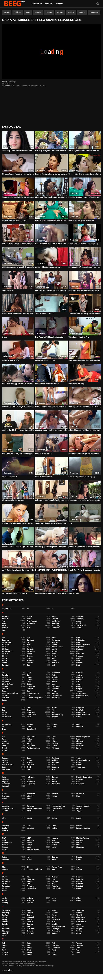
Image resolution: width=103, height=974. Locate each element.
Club (53, 684)
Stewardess (31, 929)
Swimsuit (30, 933)
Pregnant (30, 886)
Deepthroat (80, 708)
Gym (28, 769)
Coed (78, 684)
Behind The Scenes (83, 645)
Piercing (55, 881)
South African (81, 922)
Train (78, 952)
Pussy (4, 891)
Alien (29, 619)
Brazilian (55, 660)
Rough (54, 900)
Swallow (79, 931)
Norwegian (6, 859)
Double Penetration (83, 715)
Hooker (54, 782)
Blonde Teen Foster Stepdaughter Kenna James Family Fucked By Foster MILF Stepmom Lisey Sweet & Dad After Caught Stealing (85, 570)
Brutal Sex (55, 663)
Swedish (5, 933)
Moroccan (80, 847)
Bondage (79, 656)
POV (28, 877)
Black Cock (80, 654)
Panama (79, 877)
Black (54, 654)
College (5, 686)
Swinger (55, 933)
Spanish (30, 924)
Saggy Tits (6, 910)
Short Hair (30, 917)
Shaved (29, 915)
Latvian (79, 826)
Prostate (55, 886)
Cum (28, 695)
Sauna (54, 910)
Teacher (79, 943)
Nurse (54, 859)
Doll (53, 712)
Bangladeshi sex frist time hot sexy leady (83, 244)
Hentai (54, 779)
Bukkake (79, 663)
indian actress (74, 593)
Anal (70, 523)
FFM (3, 737)
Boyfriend (30, 660)
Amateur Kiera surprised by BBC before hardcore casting (85, 314)
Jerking (5, 811)
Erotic (29, 727)
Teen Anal (55, 945)
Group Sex (55, 767)
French (4, 748)
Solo (53, 922)
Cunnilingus (56, 698)
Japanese (30, 806)
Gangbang (55, 758)
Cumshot (5, 698)
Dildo (53, 710)
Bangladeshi (6, 642)
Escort (54, 727)
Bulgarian (5, 665)
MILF (4, 838)
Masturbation (7, 843)
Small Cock (56, 920)
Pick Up (29, 881)
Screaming (80, 910)
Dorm (4, 715)
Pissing (79, 881)
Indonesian (31, 794)
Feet (78, 739)
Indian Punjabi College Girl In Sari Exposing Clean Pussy (85, 360)
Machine (55, 838)
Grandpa (79, 765)
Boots (29, 658)
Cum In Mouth (57, 695)
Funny (78, 748)
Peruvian (79, 879)
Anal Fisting (56, 621)
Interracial (6, 796)
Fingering (79, 741)
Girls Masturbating (83, 760)
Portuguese (94, 12)
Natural (4, 857)
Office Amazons (8, 290)
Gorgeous (30, 765)
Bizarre (29, 654)
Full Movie (55, 748)
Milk (78, 845)
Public (4, 888)
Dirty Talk (79, 710)
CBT (3, 673)
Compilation (56, 686)
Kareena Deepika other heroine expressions (51, 174)
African (29, 616)
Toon (78, 950)
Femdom (5, 741)
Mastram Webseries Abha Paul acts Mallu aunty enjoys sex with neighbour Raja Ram (51, 197)
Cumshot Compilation (35, 698)
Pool (53, 884)
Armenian (55, 623)
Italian (29, 798)
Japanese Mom (7, 808)
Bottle (78, 658)
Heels (29, 779)
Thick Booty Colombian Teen (79, 337)
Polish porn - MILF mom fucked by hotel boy (51, 500)
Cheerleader (6, 680)
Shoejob (79, 915)
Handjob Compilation (84, 777)
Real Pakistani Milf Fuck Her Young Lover (50, 337)
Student (30, 931)
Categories (37, 3)
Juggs (78, 811)
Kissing (29, 818)
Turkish (29, 954)
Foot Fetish (31, 746)
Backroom (30, 640)
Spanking (55, 924)
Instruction (80, 794)
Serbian (79, 913)
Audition (5, 628)
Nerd (28, 857)
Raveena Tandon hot (9, 477)
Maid (4, 840)
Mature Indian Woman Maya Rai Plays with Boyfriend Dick (18, 314)
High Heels (80, 779)
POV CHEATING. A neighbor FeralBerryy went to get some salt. (18, 453)
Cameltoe (79, 673)
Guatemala (6, 769)
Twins (54, 954)
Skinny (4, 920)
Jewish (29, 811)
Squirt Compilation (58, 926)
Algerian (5, 619)
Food (4, 746)
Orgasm (5, 869)
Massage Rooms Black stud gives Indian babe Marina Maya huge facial (18, 174)
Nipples (79, 857)
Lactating (5, 826)
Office (4, 867)
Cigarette (5, 682)
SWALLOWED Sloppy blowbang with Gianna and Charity (18, 384)
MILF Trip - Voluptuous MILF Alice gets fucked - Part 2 (85, 407)
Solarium (30, 922)
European (79, 727)
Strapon (79, 929)
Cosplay (30, 689)
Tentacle (79, 945)
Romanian (30, 900)
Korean (79, 818)
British (4, 663)
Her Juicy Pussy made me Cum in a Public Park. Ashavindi (51, 151)
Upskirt (6, 12)
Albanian (79, 616)
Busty (78, 665)
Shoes (4, 917)
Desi (3, 710)
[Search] (97, 3)
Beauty (54, 645)
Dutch (78, 717)
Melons (79, 843)
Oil (28, 867)
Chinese (55, 680)
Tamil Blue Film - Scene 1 (44, 314)
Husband (5, 786)
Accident (5, 616)
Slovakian (30, 920)
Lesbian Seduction (83, 828)
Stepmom (5, 929)
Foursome (80, 746)
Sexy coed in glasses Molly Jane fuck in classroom (51, 523)
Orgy (53, 869)
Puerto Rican (31, 888)
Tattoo (29, 943)
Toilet (54, 950)
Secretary (5, 913)
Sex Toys (5, 915)
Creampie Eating (33, 693)
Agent (54, 616)
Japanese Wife (57, 808)
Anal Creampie (32, 621)
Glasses (30, 763)
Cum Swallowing (82, 695)
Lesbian (38, 12)
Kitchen (54, 818)
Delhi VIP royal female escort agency (82, 477)
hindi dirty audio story (76, 384)
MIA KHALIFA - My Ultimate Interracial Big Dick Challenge (51, 290)
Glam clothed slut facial (43, 477)
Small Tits (80, 920)
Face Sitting (31, 737)
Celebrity (55, 677)
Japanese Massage (83, 806)
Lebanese (34, 85)
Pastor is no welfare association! (47, 384)
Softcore (5, 922)
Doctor (4, 712)
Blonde (4, 656)
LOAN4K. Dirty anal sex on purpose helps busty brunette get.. (18, 523)
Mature (81, 12)
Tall (3, 943)
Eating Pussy (7, 724)
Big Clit (54, 649)
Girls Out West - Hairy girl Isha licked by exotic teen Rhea (18, 244)
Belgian (5, 647)
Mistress (5, 847)
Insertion (55, 794)
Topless (5, 952)
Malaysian (30, 840)
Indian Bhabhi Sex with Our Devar (14, 220)
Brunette (30, 663)
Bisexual (5, 654)
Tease (4, 945)
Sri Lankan (80, 926)
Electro (79, 724)
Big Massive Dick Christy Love (13, 500)
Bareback (55, 642)
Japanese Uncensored (35, 808)
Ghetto (29, 760)
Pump (78, 888)
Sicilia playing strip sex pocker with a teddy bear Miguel (51, 547)
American (79, 619)
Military (54, 845)
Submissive (56, 931)
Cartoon (54, 675)
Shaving (54, 915)
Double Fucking (57, 715)
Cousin (29, 691)
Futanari (5, 750)
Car (28, 675)
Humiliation (56, 784)
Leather (5, 828)
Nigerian (55, 857)
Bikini (78, 651)
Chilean (29, 680)
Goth (53, 765)
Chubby (79, 680)
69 (53, 609)
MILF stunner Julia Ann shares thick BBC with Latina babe (51, 593)
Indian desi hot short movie (45, 360)
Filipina (54, 741)
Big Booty (5, 649)
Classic (54, 682)
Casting (79, 675)
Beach (29, 645)
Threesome (56, 948)
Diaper (29, 710)
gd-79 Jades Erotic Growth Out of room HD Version (18, 570)
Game (29, 758)
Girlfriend (55, 760)
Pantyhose (31, 879)
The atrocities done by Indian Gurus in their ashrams (85, 174)
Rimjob (4, 900)
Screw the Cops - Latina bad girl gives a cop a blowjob (18, 547)
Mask (54, 840)
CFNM (29, 673)
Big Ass (43, 85)
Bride (78, 660)
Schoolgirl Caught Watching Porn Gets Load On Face (85, 430)
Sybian (4, 935)
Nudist (29, 859)
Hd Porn (11, 970)
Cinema (29, 682)
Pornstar (79, 884)
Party (54, 879)
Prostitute (80, 886)
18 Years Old (6, 609)
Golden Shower (7, 765)
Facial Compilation (83, 737)
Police (4, 884)
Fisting (29, 743)
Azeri (4, 630)
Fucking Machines (33, 748)
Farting (29, 739)
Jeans (78, 808)
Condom (79, 686)
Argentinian (31, 623)
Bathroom (5, 645)
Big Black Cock (57, 647)
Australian (55, 628)
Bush (53, 665)
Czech (4, 700)
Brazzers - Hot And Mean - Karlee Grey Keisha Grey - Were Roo (85, 197)
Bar (28, 642)
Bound (4, 660)
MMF (29, 838)
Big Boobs (80, 647)
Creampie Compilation (10, 693)
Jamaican (5, 806)
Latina (54, 826)
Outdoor (79, 869)
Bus (28, 665)
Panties (5, 879)
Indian (18, 85)
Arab (12, 85)
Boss (53, 658)
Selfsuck (55, 913)
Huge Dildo (31, 784)
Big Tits (54, 651)
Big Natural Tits (7, 651)
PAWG (4, 877)
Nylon (78, 859)
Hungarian (80, 784)
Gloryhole (55, 763)
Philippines (6, 881)
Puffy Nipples (56, 888)
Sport (4, 926)
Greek (29, 767)
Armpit (78, 623)
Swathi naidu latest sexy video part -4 (48, 267)
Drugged (55, 717)
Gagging (5, 758)
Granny (4, 767)
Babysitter (6, 640)
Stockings (55, 929)
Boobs (4, 658)
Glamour (5, 763)
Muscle (4, 849)
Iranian (54, 796)
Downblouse (6, 717)
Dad (3, 708)
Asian (4, 625)
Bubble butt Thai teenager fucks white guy (50, 407)
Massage (79, 840)
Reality (4, 898)
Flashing (71, 12)
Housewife (6, 784)
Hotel (78, 782)
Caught (29, 677)
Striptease (26, 85)
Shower (54, 917)
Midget (29, 845)
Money (54, 847)
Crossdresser (81, 693)
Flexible (79, 743)
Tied (78, 948)
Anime (78, 621)
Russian (30, 903)
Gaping (79, 758)
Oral (77, 867)
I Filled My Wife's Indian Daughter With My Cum (85, 151)
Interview (30, 796)
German (49, 12)
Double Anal (31, 715)
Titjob (29, 950)
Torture (29, 952)
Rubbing (5, 903)
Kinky (4, 818)
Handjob (55, 777)
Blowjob (30, 656)
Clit (77, 682)
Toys (53, 952)
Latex (29, 826)
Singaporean (81, 917)
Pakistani (17, 12)
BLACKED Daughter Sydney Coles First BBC (18, 407)
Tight (4, 950)
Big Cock (79, 649)
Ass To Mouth (81, 625)
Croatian (55, 693)
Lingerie (5, 830)
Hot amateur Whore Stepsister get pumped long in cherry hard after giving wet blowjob (85, 453)
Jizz (53, 811)
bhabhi (4, 337)
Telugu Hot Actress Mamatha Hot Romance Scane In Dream (18, 197)
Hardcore (5, 779)
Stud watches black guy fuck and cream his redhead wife (18, 430)
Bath (78, 642)
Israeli (4, 798)
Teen (29, 945)
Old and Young (57, 867)
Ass (28, 625)
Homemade (31, 782)
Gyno (53, 769)
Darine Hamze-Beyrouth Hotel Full (14, 593)
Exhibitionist (31, 729)
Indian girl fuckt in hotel (10, 360)
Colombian (31, 686)
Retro (54, 898)
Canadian (5, 675)
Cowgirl (54, 691)
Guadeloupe (80, 767)
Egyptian (55, 724)
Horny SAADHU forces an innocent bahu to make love (85, 267)
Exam (4, 729)
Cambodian (56, 673)
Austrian (79, 628)
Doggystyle (31, 712)
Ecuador (30, 724)
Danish (54, 708)
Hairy (4, 777)
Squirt (29, 926)
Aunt (28, 628)
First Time (6, 743)
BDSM (54, 638)
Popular (48, 3)
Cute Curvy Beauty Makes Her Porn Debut (17, 151)
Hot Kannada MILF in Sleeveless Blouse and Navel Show (85, 290)
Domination (80, 712)
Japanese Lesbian (58, 806)
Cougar (79, 689)
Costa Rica (55, 689)
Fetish (29, 741)
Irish (78, 796)
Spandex (5, 924)
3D (28, 609)
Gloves (78, 763)
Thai (3, 948)
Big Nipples (31, 651)
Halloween (31, 777)
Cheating (79, 677)
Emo (3, 727)
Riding (78, 898)
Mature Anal (56, 843)
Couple (4, 691)
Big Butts (30, 649)
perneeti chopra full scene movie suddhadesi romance (85, 547)
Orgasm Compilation (34, 869)
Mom (28, 12)
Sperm (78, 924)
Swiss (78, 933)
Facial (54, 737)
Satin (29, 910)
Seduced (30, 913)
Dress (29, 717)
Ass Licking (56, 625)
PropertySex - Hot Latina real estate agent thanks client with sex (85, 500)
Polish (29, 884)
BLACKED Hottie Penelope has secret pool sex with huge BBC (51, 430)
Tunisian (5, 954)
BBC (3, 638)
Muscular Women (33, 849)
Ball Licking (56, 640)
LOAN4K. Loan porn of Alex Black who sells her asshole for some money (18, 267)
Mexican (5, 845)
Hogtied (5, 782)
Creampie (79, 691)
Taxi (53, 943)
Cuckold (5, 695)
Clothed (30, 684)
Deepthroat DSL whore (43, 453)
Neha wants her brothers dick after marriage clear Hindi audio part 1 (51, 220)
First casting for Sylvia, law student (81, 220)
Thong (29, 948)
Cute (78, 698)
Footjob (54, 746)
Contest (5, 689)
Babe (78, 638)
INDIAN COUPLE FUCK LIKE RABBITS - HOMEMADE (51, 244)
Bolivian (54, 656)
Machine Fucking (82, 838)
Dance (29, 708)
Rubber (79, 900)
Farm (4, 739)
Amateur (55, 619)
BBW (28, 638)
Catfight (5, 677)
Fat (53, 739)
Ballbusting (80, 640)
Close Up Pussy (7, 684)
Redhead (60, 12)
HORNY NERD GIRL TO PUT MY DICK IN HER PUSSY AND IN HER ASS (51, 570)
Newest (59, 3)
